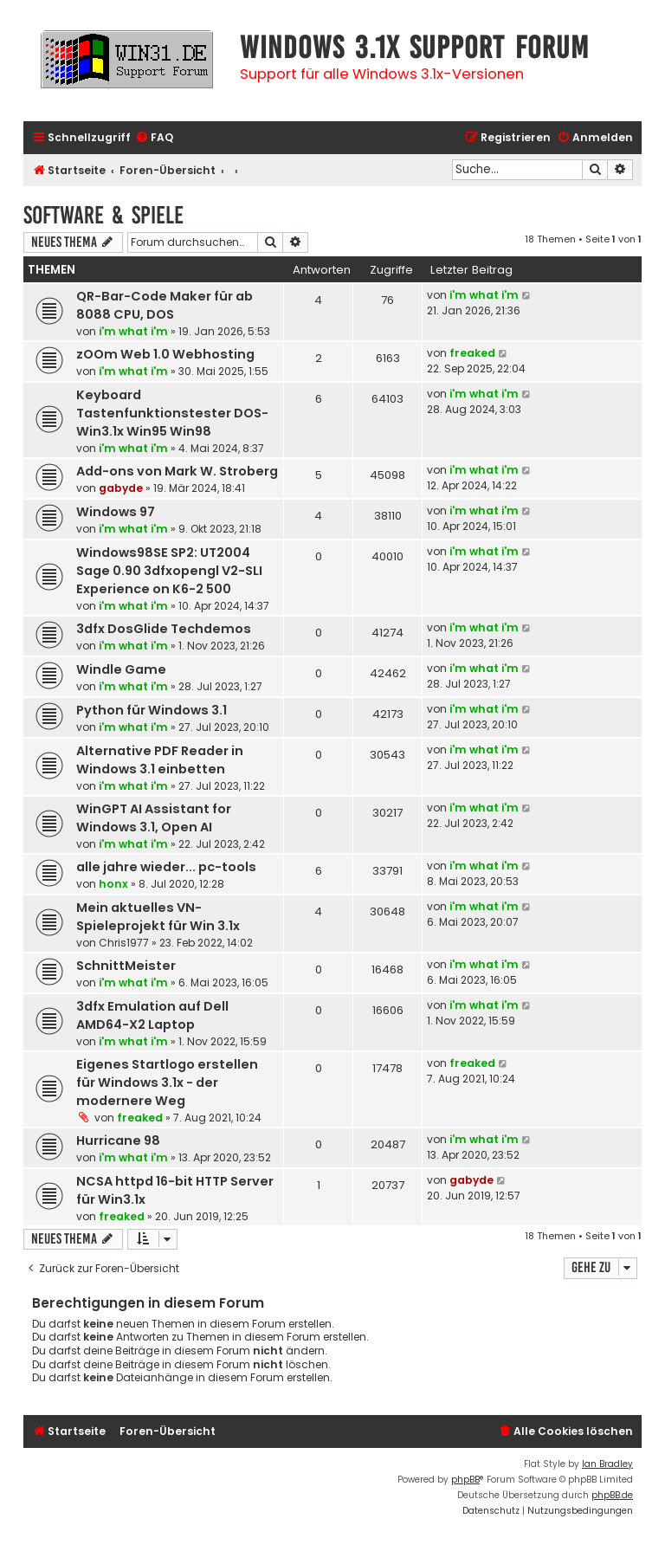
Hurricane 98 (118, 1140)
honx (113, 883)
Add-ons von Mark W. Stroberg (177, 471)
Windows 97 (115, 511)
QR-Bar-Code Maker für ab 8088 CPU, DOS (164, 305)
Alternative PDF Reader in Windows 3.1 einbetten (159, 760)
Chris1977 (124, 942)
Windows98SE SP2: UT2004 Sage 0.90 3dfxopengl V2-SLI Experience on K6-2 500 (169, 571)
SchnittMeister (126, 965)
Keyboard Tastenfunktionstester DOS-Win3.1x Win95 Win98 (172, 413)
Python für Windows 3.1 (151, 710)
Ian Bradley (607, 1463)
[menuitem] (154, 138)
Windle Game (121, 669)
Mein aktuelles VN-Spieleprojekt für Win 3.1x (158, 916)
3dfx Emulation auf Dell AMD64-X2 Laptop (152, 1015)
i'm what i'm (133, 331)
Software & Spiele (103, 215)
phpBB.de (612, 1495)
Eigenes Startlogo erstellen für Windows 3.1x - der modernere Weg (167, 1082)
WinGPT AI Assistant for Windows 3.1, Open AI (153, 818)
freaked (472, 353)
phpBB (465, 1479)
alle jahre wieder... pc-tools (166, 867)
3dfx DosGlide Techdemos (163, 628)
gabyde (121, 488)
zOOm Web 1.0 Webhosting (165, 354)
